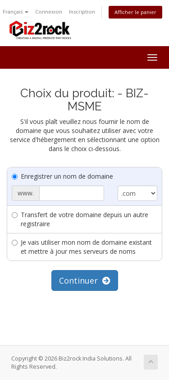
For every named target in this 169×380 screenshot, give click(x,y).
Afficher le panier (135, 12)
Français (15, 11)
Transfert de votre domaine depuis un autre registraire (80, 219)
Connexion (48, 11)
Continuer (84, 280)
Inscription (82, 11)
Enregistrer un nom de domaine (62, 176)
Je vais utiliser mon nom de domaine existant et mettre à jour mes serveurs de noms (82, 247)
